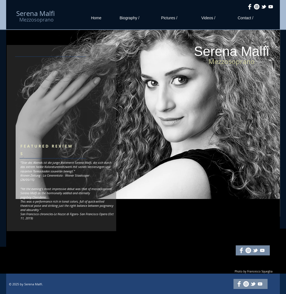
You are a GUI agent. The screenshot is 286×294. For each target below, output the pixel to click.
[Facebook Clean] (249, 7)
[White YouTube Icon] (270, 7)
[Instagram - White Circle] (256, 7)
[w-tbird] (263, 7)
